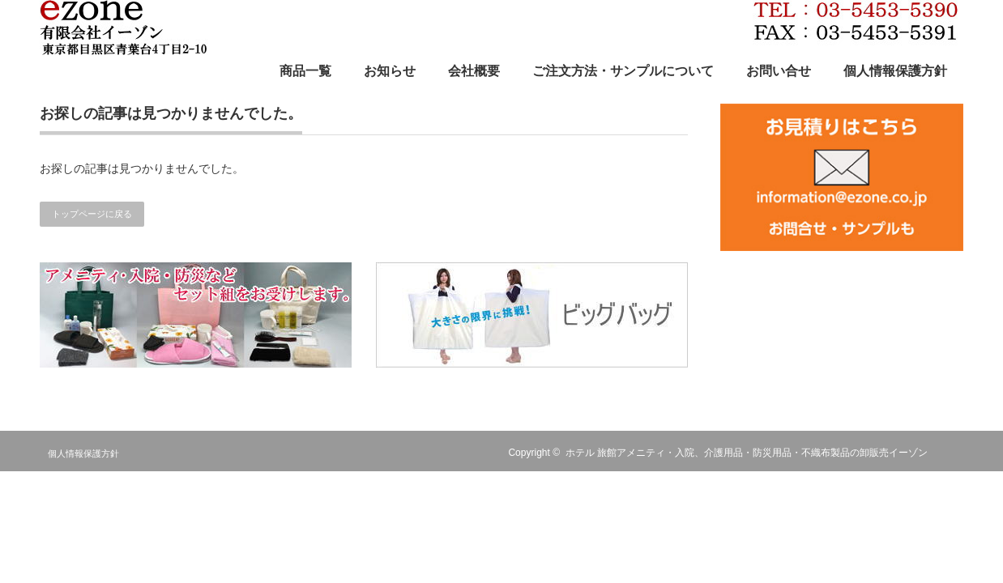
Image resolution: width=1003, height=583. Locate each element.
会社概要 (474, 71)
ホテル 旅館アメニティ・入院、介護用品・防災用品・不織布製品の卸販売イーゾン (747, 452)
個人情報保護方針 (895, 71)
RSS (953, 452)
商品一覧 (305, 71)
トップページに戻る (92, 214)
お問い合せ (778, 71)
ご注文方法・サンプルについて (623, 71)
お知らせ (390, 71)
